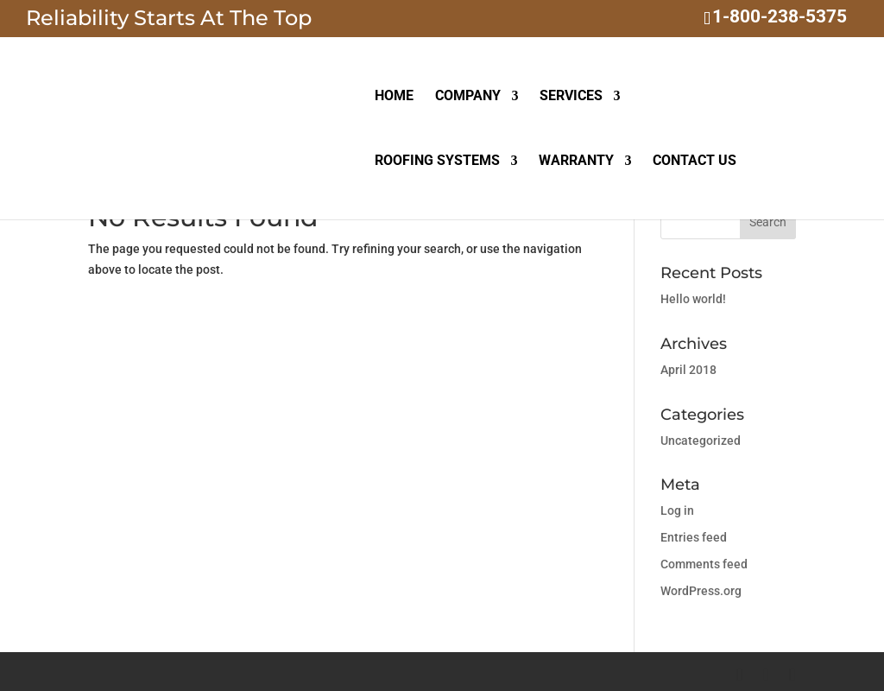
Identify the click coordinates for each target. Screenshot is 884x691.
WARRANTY (576, 161)
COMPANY (468, 97)
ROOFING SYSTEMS (437, 161)
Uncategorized (700, 440)
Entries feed (693, 537)
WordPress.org (701, 591)
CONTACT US (694, 161)
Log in (677, 510)
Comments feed (704, 564)
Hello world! (693, 299)
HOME (394, 97)
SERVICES (571, 97)
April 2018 (688, 370)
